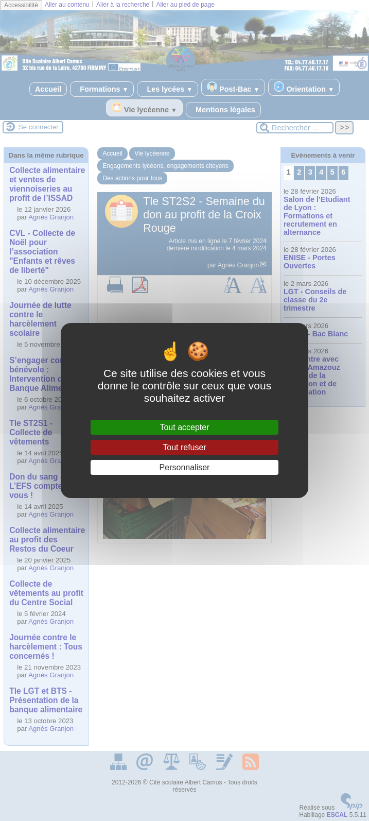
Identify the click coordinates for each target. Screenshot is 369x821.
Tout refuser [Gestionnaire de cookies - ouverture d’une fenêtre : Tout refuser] (184, 447)
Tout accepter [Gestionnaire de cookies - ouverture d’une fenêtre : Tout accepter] (184, 427)
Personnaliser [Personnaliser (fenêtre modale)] (185, 467)
